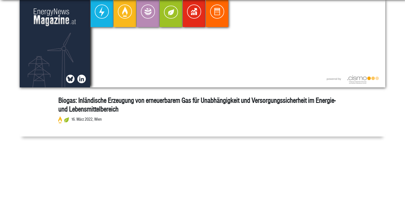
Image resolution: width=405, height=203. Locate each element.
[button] (376, 9)
